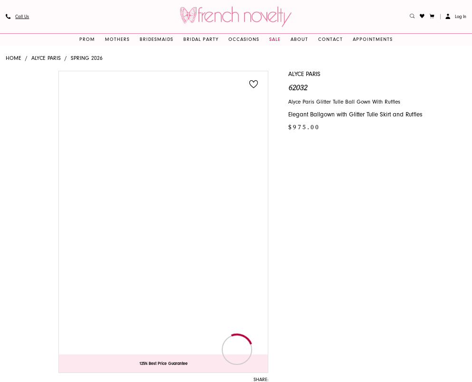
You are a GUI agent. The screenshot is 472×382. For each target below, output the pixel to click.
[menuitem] (17, 16)
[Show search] (412, 16)
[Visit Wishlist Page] (422, 16)
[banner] (236, 16)
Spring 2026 (87, 58)
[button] (432, 16)
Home (13, 58)
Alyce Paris (46, 58)
